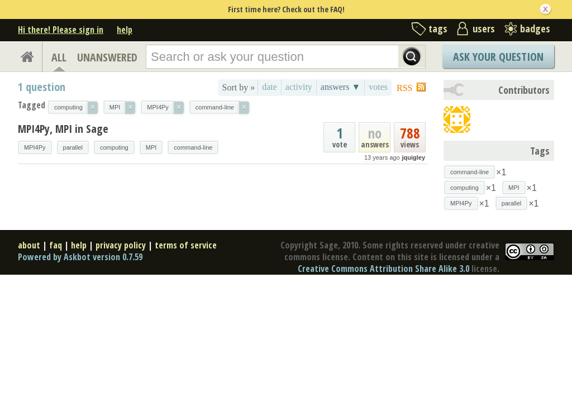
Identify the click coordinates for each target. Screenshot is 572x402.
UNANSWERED (107, 57)
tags (437, 28)
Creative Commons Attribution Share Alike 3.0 (383, 268)
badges (535, 28)
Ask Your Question (498, 56)
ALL (58, 57)
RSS (404, 88)
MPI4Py (35, 147)
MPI (151, 147)
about (29, 245)
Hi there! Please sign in (60, 29)
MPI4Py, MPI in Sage (63, 128)
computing (114, 147)
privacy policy (121, 245)
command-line (193, 147)
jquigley (413, 157)
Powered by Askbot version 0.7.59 (80, 257)
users (484, 28)
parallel (73, 147)
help (124, 29)
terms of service (186, 245)
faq (55, 245)
